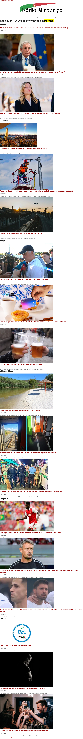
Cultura (42, 17)
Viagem (37, 17)
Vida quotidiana (49, 17)
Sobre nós (2, 0)
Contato (11, 0)
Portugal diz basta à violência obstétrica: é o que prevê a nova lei (22, 688)
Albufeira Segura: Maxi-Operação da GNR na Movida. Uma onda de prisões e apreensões (31, 492)
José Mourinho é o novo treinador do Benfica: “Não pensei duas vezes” (24, 279)
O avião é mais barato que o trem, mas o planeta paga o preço (21, 233)
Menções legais (7, 0)
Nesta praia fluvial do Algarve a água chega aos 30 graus (20, 410)
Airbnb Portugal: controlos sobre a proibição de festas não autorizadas (24, 731)
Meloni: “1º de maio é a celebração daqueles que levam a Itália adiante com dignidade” (30, 113)
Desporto (55, 17)
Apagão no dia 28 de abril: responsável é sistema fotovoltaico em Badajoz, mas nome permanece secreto (37, 191)
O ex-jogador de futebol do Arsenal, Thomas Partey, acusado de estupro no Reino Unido (30, 533)
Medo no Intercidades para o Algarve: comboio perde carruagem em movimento (28, 453)
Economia (32, 17)
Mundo (27, 17)
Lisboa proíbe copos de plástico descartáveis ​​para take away (21, 364)
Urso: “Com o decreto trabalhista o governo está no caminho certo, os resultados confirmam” (32, 72)
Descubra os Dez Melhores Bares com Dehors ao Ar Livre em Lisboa (23, 148)
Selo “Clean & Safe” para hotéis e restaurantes (16, 646)
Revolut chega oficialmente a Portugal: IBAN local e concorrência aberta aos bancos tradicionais (33, 322)
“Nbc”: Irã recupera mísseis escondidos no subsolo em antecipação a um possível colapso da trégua (35, 28)
